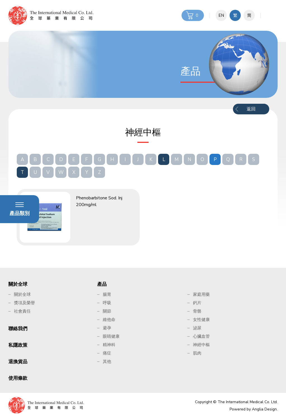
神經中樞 (201, 345)
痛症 (107, 353)
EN (221, 15)
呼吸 (107, 303)
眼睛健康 (111, 336)
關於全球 (17, 284)
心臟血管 (201, 336)
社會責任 (22, 311)
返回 (251, 109)
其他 (107, 361)
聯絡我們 (17, 328)
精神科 (109, 345)
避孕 (107, 328)
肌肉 (197, 353)
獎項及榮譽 (24, 303)
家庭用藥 (201, 294)
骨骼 (197, 311)
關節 (107, 311)
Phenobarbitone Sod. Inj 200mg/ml (99, 201)
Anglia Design (264, 409)
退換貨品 (17, 361)
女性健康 (201, 319)
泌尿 (197, 328)
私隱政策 (17, 345)
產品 (102, 284)
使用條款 (17, 378)
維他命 (109, 319)
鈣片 (197, 303)
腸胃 (107, 294)
